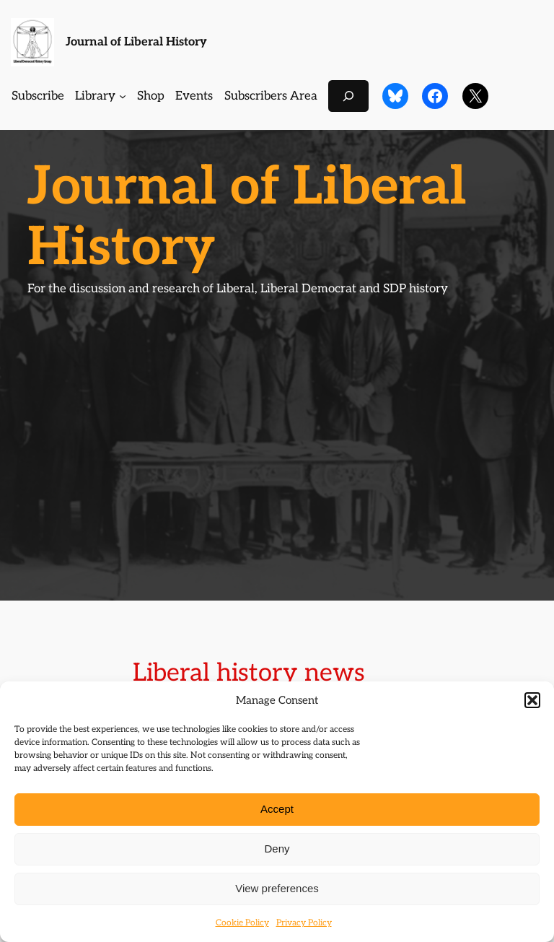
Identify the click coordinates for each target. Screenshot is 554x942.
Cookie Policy (242, 922)
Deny (276, 848)
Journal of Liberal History (136, 42)
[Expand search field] (348, 95)
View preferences (277, 888)
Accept (277, 809)
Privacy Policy (304, 922)
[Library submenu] (122, 96)
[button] (532, 700)
